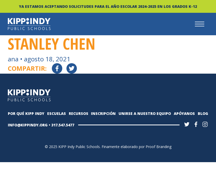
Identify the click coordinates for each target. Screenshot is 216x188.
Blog (203, 113)
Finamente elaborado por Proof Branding (136, 146)
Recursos (78, 113)
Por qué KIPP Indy (26, 113)
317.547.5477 (62, 124)
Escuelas (56, 113)
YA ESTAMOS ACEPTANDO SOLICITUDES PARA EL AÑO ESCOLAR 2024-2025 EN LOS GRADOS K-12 (108, 6)
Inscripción (103, 113)
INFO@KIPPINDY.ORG (28, 124)
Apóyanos (184, 113)
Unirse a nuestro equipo (145, 113)
